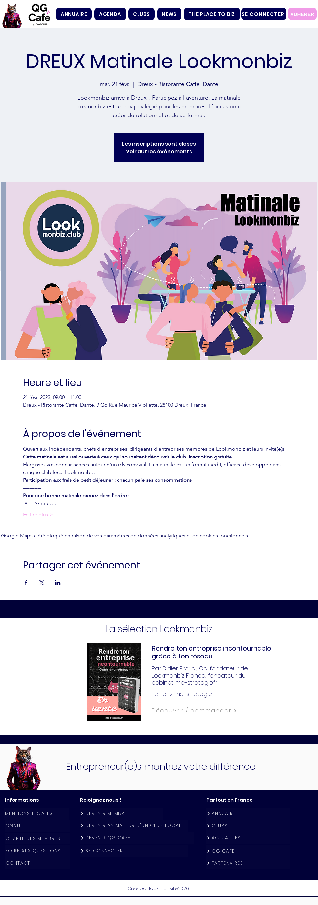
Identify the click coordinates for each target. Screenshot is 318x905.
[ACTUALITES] (248, 838)
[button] (141, 14)
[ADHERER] (302, 14)
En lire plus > (38, 515)
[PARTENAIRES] (248, 863)
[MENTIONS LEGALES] (36, 814)
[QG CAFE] (248, 851)
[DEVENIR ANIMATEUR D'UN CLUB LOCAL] (134, 826)
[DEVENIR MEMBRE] (121, 814)
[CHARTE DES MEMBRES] (37, 838)
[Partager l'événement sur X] (42, 582)
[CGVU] (37, 826)
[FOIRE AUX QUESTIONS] (37, 851)
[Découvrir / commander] (209, 710)
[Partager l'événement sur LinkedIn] (58, 582)
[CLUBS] (248, 826)
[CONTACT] (37, 863)
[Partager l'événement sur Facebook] (26, 582)
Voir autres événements (159, 151)
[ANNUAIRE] (248, 814)
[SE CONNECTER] (263, 14)
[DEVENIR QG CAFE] (137, 838)
